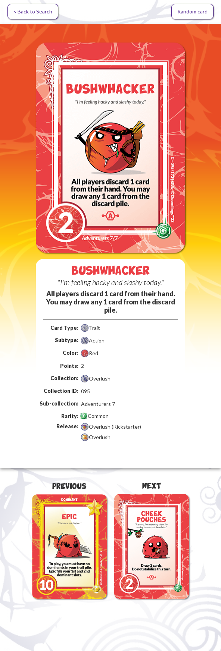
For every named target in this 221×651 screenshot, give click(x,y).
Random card (192, 11)
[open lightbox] (110, 148)
